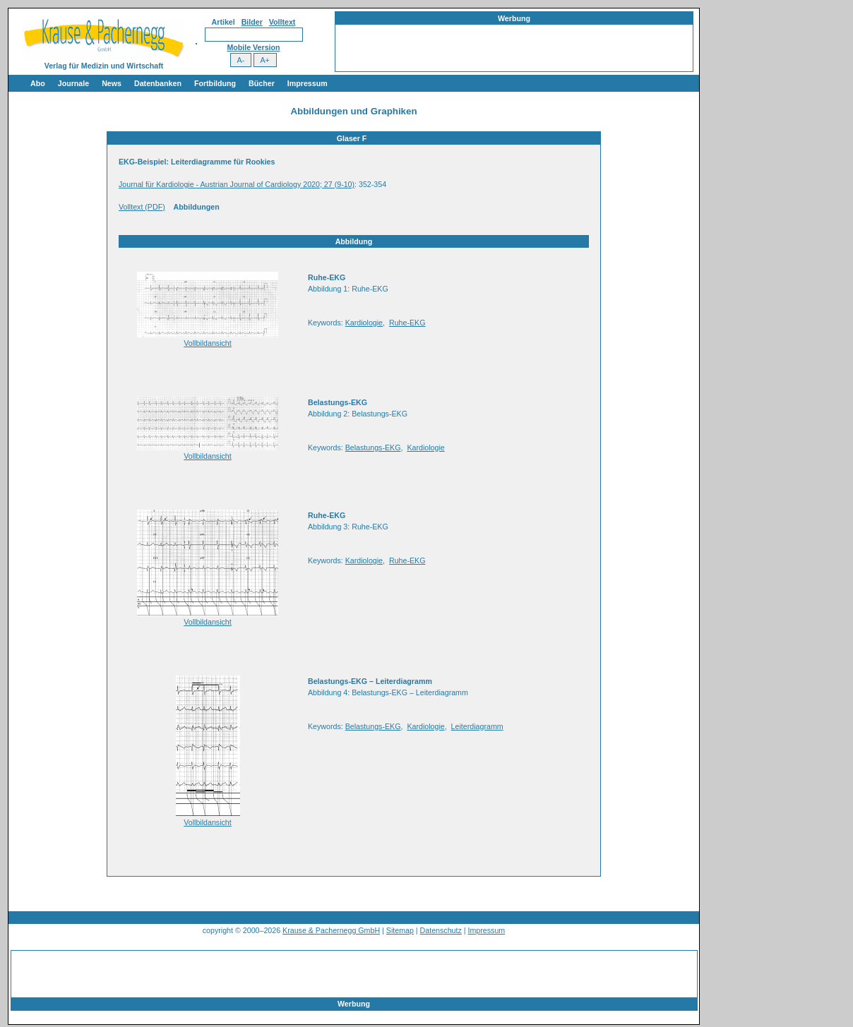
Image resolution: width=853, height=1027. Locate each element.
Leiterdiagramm (477, 726)
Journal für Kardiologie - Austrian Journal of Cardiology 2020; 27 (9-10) (236, 184)
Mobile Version (253, 47)
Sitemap (400, 930)
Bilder (252, 22)
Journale (73, 83)
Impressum (307, 83)
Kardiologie (364, 322)
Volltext (282, 22)
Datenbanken (157, 83)
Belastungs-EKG (373, 447)
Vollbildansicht (208, 343)
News (111, 83)
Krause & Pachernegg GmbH (331, 930)
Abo (37, 83)
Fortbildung (215, 83)
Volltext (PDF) (142, 207)
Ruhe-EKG (407, 322)
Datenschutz (441, 930)
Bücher (262, 83)
